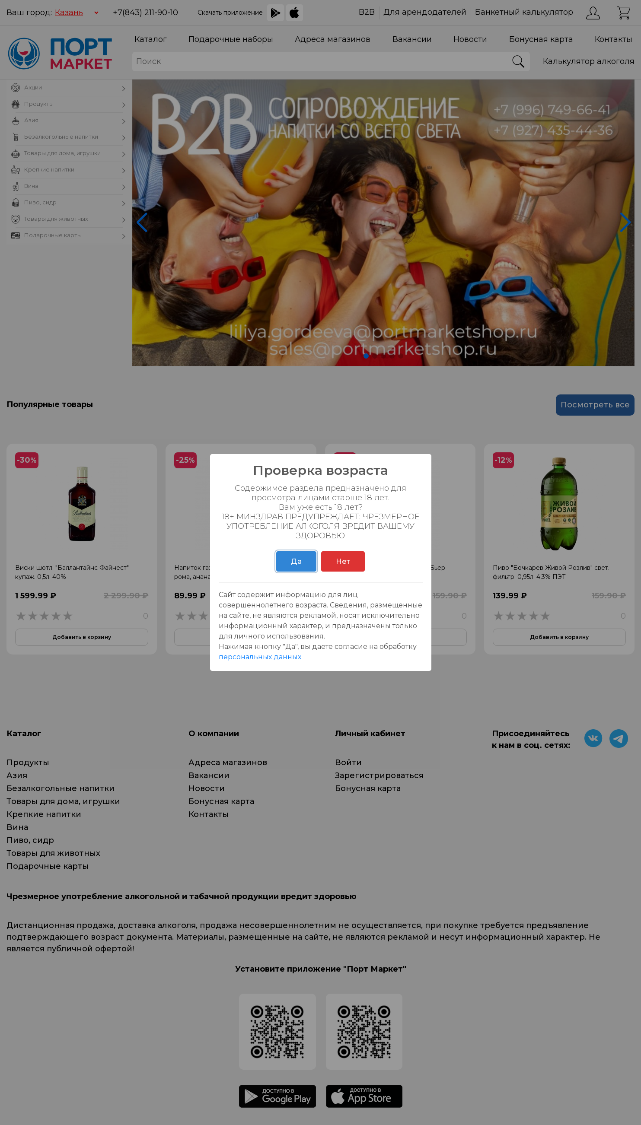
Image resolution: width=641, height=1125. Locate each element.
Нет (343, 561)
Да (296, 561)
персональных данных (260, 657)
